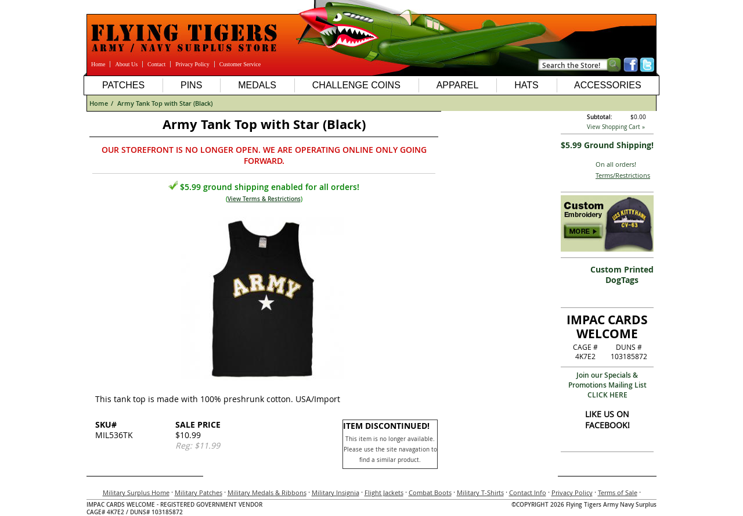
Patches (123, 85)
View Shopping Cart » (616, 127)
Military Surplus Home (136, 492)
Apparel (458, 85)
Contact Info (527, 492)
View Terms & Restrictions (264, 199)
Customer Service (240, 64)
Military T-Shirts (480, 492)
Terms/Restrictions (623, 175)
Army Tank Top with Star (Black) (164, 103)
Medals (257, 85)
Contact (156, 64)
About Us (126, 64)
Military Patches (198, 492)
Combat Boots (430, 492)
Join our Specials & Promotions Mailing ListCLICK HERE (607, 385)
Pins (191, 85)
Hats (526, 85)
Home (98, 64)
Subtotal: (599, 117)
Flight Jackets (384, 492)
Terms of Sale (617, 492)
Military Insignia (335, 492)
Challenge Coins (356, 85)
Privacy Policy (192, 64)
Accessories (607, 85)
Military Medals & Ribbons (267, 492)
